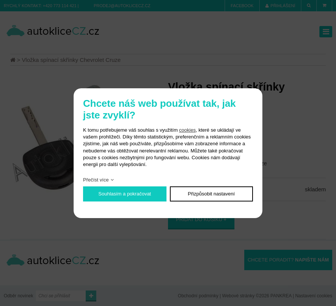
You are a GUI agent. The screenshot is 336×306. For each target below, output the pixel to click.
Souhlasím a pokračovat (125, 194)
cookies (187, 130)
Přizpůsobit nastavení (211, 194)
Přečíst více (96, 180)
